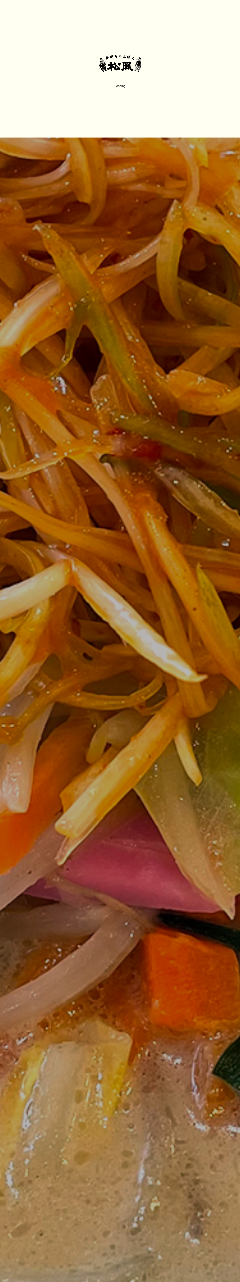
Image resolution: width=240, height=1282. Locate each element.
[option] (120, 641)
